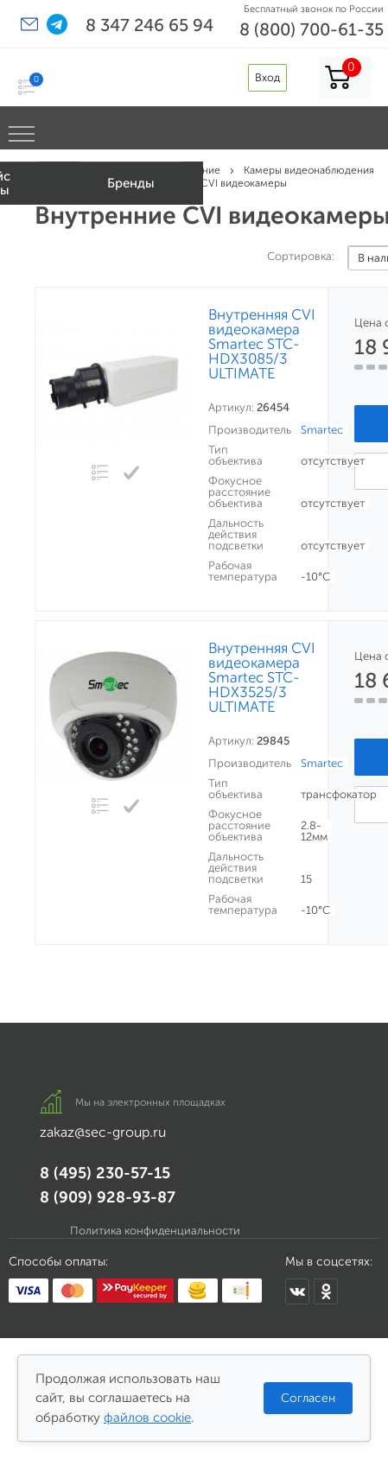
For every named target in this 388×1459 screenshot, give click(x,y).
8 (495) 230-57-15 (105, 1173)
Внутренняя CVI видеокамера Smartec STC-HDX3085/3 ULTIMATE (261, 344)
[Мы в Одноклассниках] (326, 1291)
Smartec (322, 429)
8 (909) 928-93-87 (107, 1197)
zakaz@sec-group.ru (103, 1132)
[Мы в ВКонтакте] (297, 1291)
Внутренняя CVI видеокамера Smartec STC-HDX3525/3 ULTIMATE (261, 677)
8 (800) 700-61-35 (311, 29)
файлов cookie (147, 1417)
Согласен (308, 1398)
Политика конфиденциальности (155, 1230)
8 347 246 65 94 (149, 25)
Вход (267, 77)
